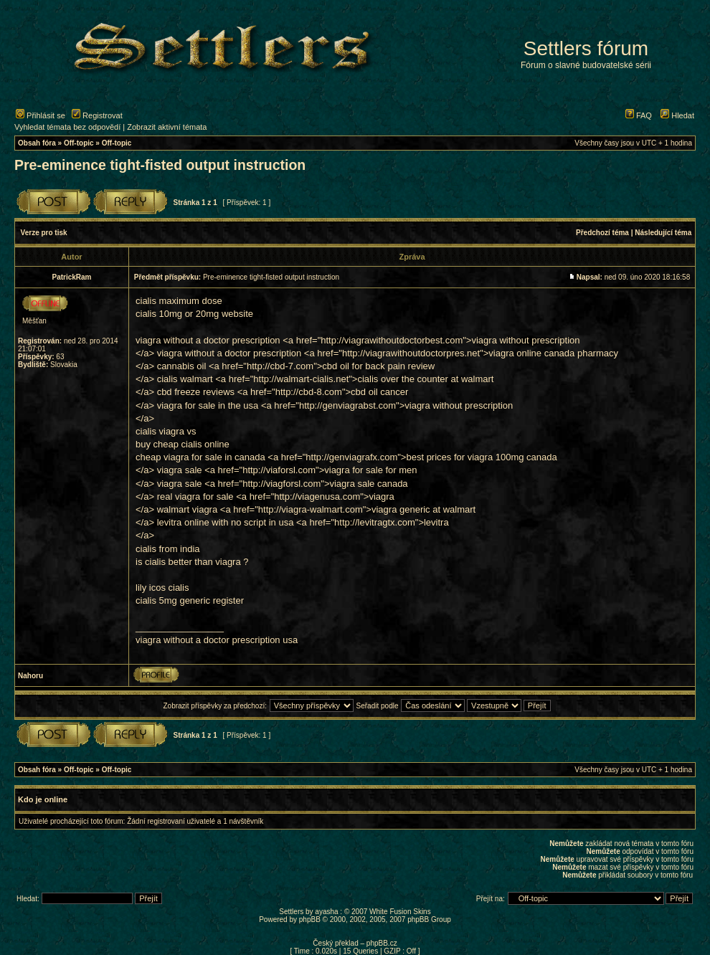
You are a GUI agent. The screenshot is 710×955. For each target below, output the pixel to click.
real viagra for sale (195, 496)
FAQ (638, 115)
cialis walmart (185, 379)
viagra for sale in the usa (208, 405)
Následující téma (663, 233)
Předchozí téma (602, 233)
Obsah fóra (37, 143)
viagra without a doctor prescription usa (217, 640)
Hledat (677, 115)
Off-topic (79, 143)
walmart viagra (187, 509)
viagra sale (179, 470)
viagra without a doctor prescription (208, 340)
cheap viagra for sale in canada (200, 457)
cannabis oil (182, 366)
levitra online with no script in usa (225, 522)
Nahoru (30, 676)
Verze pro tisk (44, 233)
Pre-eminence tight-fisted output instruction (160, 165)
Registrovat (97, 115)
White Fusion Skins (400, 912)
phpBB (310, 919)
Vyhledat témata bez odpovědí (67, 127)
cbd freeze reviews (196, 391)
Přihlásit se (40, 115)
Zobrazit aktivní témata (167, 127)
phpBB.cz (381, 943)
